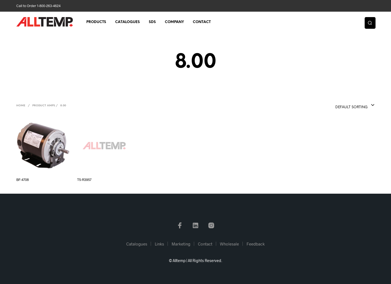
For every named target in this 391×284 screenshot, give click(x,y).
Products (96, 22)
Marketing (181, 243)
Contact (202, 22)
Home (20, 105)
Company (174, 22)
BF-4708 (22, 179)
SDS (152, 22)
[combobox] (344, 105)
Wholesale (229, 243)
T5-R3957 (84, 179)
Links (159, 243)
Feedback (256, 243)
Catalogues (127, 22)
